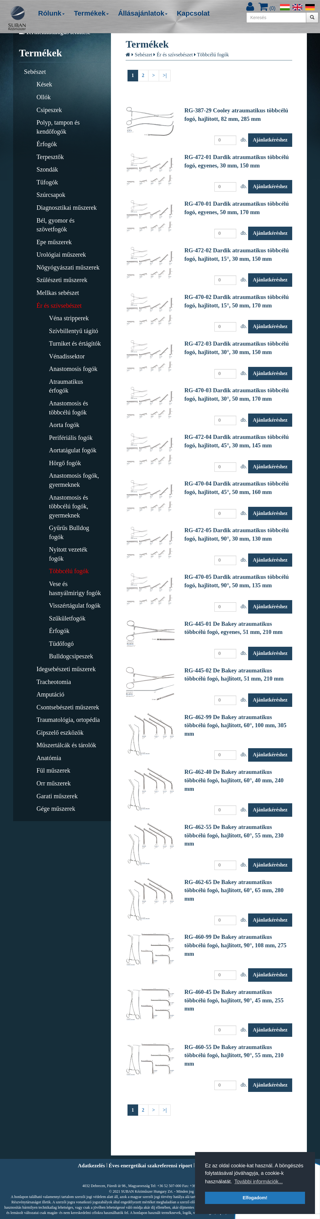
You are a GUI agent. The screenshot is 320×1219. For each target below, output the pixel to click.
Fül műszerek (53, 770)
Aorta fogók (64, 424)
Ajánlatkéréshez (270, 139)
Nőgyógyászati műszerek (68, 267)
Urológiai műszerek (61, 254)
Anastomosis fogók (73, 368)
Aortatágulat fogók (73, 450)
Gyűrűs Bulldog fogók (69, 532)
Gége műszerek (56, 808)
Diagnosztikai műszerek (67, 207)
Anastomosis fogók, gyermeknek (74, 480)
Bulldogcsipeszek (71, 656)
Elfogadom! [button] (254, 1197)
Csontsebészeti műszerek (68, 707)
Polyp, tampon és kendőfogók (58, 127)
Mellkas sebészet (58, 292)
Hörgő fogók (65, 463)
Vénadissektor (67, 356)
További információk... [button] (258, 1181)
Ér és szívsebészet (59, 305)
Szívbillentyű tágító (73, 330)
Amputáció (50, 694)
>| (165, 75)
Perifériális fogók (70, 437)
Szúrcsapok (51, 194)
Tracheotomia (54, 681)
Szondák (47, 169)
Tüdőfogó (61, 643)
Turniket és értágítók (75, 343)
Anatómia (49, 757)
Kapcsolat (193, 13)
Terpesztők (50, 156)
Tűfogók (47, 182)
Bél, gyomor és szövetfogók (56, 225)
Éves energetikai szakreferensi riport (150, 1166)
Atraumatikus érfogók (66, 386)
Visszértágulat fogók (75, 605)
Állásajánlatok (143, 13)
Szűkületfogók (67, 618)
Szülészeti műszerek (62, 279)
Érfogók (47, 144)
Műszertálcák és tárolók (66, 745)
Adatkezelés (91, 1166)
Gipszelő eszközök (60, 732)
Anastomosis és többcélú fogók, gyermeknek (68, 506)
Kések (44, 84)
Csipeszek (49, 109)
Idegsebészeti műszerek (66, 669)
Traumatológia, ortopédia (68, 719)
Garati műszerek (57, 796)
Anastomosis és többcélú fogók (68, 408)
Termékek (91, 13)
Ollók (44, 97)
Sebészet (35, 71)
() (266, 8)
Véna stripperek (69, 318)
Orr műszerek (54, 783)
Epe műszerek (54, 242)
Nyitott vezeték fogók (68, 554)
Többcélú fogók (69, 571)
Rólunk (51, 13)
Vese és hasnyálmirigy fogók (75, 588)
